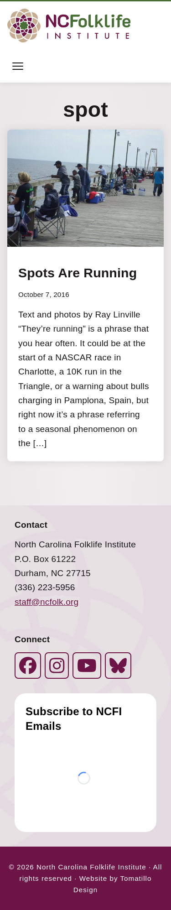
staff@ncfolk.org (46, 602)
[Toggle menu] (17, 66)
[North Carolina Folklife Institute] (68, 25)
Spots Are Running (77, 273)
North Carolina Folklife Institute (91, 867)
